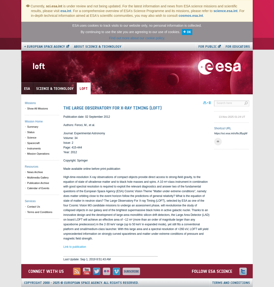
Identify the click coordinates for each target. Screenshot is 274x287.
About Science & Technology (97, 47)
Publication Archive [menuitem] (38, 183)
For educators (238, 47)
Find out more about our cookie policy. (137, 38)
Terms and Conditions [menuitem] (39, 212)
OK (189, 32)
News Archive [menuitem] (35, 172)
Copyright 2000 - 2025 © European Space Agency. (81, 283)
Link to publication (74, 246)
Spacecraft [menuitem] (33, 143)
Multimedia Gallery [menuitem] (38, 177)
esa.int (65, 11)
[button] (218, 141)
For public (207, 47)
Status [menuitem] (30, 132)
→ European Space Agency (44, 47)
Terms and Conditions (231, 283)
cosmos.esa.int (191, 15)
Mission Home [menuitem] (34, 121)
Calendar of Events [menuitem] (38, 188)
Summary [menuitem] (32, 126)
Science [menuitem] (31, 137)
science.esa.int (226, 11)
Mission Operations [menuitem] (38, 153)
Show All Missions (37, 108)
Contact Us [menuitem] (33, 206)
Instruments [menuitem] (34, 148)
